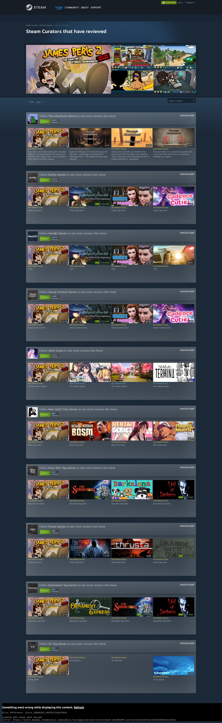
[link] (102, 204)
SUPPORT (96, 7)
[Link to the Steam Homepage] (38, 9)
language (189, 3)
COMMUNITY (72, 7)
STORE (59, 7)
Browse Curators (46, 25)
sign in (180, 3)
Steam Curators (32, 25)
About (85, 7)
